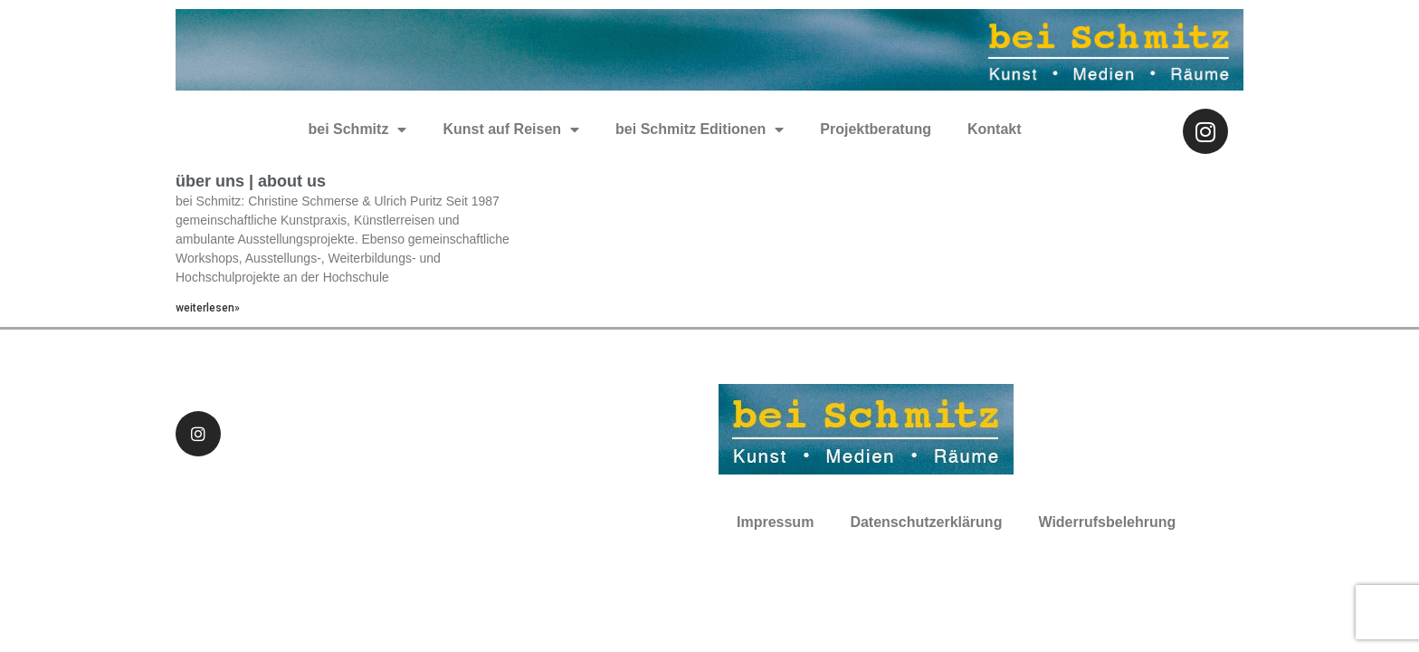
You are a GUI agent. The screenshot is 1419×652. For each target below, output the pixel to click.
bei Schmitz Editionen (699, 129)
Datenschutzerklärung (926, 522)
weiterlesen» (208, 308)
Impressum (775, 522)
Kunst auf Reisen (511, 129)
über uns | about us (251, 181)
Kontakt (994, 129)
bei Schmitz (357, 129)
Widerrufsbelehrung (1107, 522)
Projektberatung (875, 129)
